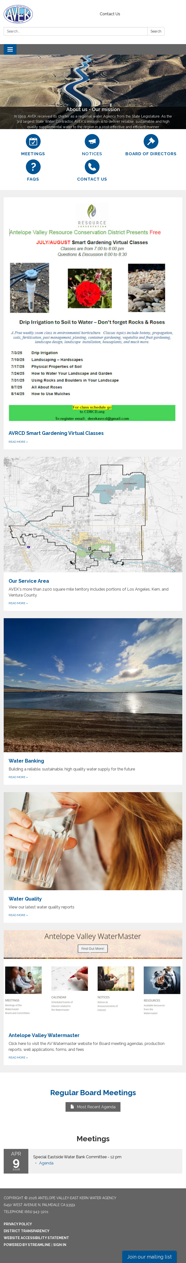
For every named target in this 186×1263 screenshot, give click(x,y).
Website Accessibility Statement (36, 1238)
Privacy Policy (18, 1224)
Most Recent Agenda (93, 1107)
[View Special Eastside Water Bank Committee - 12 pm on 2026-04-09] (105, 1157)
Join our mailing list (149, 1257)
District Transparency (27, 1231)
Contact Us (110, 14)
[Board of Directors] (151, 145)
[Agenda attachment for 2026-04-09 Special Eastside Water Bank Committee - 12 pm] (46, 1163)
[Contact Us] (92, 170)
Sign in (59, 1245)
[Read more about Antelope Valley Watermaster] (93, 997)
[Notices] (92, 145)
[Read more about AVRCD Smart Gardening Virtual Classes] (93, 323)
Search (156, 31)
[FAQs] (33, 170)
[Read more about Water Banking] (93, 701)
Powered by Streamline (27, 1245)
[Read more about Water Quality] (93, 857)
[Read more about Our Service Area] (93, 534)
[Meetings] (33, 145)
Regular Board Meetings (93, 1092)
